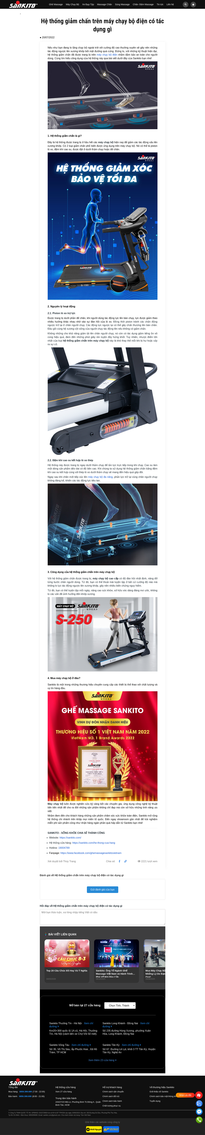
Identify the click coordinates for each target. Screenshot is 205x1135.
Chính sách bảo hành (112, 1101)
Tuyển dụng (155, 1101)
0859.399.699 (25, 1092)
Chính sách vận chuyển (113, 1092)
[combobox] (120, 1005)
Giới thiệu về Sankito (159, 1092)
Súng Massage (122, 4)
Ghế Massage (56, 4)
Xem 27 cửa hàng (64, 1092)
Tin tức (160, 4)
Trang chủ (13, 14)
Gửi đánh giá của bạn (102, 889)
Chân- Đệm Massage (143, 4)
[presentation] (47, 965)
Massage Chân (104, 4)
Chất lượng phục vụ (112, 1106)
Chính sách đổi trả (111, 1096)
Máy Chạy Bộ (72, 4)
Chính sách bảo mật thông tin (163, 1096)
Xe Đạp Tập (88, 4)
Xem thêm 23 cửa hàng (102, 1060)
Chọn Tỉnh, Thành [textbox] (119, 1005)
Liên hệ (170, 4)
